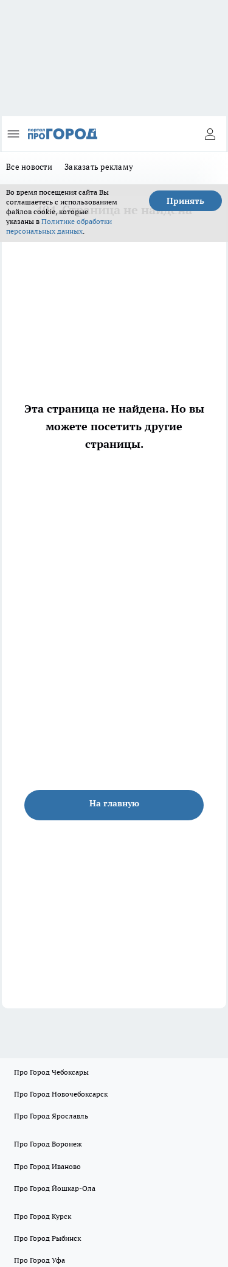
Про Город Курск (42, 1216)
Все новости (29, 166)
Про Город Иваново (47, 1166)
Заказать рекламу (98, 166)
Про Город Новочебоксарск (61, 1093)
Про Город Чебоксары (51, 1072)
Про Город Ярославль (51, 1115)
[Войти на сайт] (210, 134)
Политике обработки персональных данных (59, 226)
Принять (185, 200)
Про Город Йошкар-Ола (54, 1188)
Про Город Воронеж (48, 1143)
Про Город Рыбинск (47, 1238)
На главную (114, 803)
